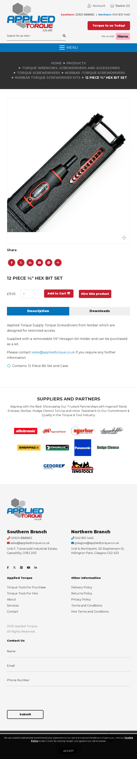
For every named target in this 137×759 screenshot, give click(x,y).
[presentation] (34, 696)
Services (13, 605)
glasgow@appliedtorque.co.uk (97, 543)
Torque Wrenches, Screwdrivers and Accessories (71, 68)
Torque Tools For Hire (22, 593)
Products (76, 63)
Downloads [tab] (100, 311)
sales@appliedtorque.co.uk (53, 352)
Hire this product (95, 294)
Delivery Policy (81, 587)
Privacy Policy (81, 599)
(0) (123, 6)
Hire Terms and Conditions (90, 611)
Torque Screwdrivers (38, 73)
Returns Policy (81, 593)
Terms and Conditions (86, 605)
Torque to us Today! (109, 25)
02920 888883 (84, 14)
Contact (12, 611)
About (11, 599)
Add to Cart (58, 293)
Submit (25, 714)
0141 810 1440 (121, 14)
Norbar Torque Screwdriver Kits (47, 78)
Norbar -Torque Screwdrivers (95, 73)
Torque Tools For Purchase (26, 587)
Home (56, 63)
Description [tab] (38, 311)
